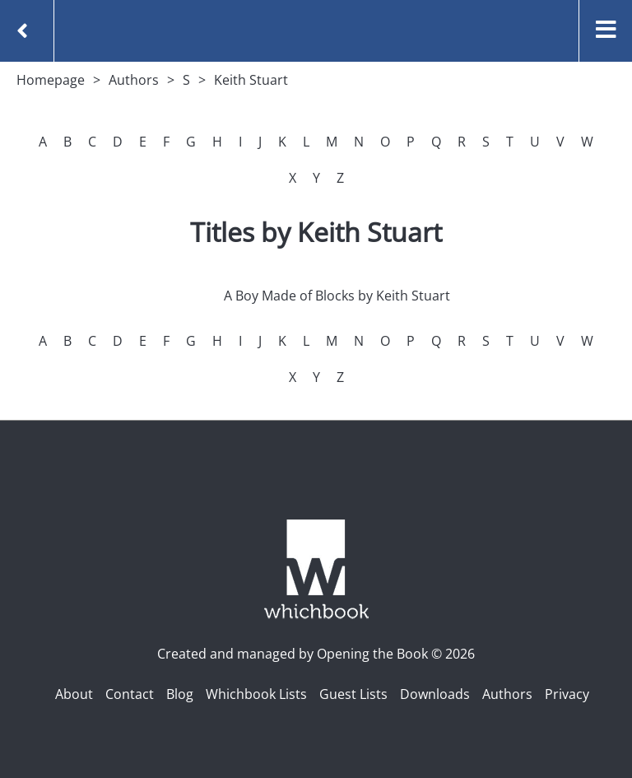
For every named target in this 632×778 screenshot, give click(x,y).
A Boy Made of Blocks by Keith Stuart (337, 296)
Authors (134, 80)
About (74, 694)
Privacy (567, 694)
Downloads (435, 694)
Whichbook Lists (256, 694)
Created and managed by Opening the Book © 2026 (316, 654)
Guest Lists (353, 694)
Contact (129, 694)
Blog (179, 694)
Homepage (50, 80)
